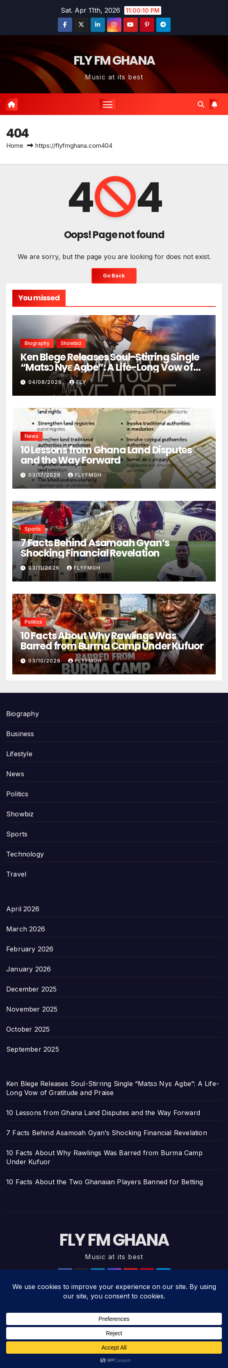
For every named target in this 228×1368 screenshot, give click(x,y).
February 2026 (30, 949)
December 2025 (31, 989)
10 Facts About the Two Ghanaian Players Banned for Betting (104, 1182)
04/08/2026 (46, 382)
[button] (201, 104)
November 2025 (32, 1009)
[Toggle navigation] (108, 104)
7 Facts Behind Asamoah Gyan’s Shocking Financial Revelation (95, 548)
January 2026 (28, 969)
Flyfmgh (85, 475)
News (32, 436)
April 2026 (22, 909)
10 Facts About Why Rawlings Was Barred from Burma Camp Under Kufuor (112, 641)
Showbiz (71, 343)
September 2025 (32, 1049)
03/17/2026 (45, 475)
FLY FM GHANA (114, 60)
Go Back (114, 276)
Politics (33, 622)
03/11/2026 (44, 568)
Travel (16, 874)
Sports (33, 529)
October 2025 (28, 1029)
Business (20, 734)
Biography (37, 343)
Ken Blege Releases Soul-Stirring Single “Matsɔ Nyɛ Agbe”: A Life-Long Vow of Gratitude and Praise (110, 367)
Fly (78, 382)
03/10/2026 (45, 661)
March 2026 (25, 929)
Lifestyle (19, 754)
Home (14, 145)
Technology (25, 854)
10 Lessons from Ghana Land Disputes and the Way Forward (106, 455)
